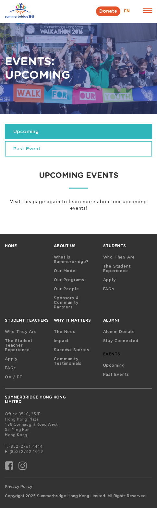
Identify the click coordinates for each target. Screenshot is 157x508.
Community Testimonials (67, 361)
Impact (61, 341)
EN (127, 11)
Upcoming (114, 365)
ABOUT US (65, 246)
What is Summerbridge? (71, 259)
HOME (11, 246)
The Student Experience (117, 268)
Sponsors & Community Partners (66, 302)
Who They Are (119, 257)
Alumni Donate (119, 332)
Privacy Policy (18, 487)
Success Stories (71, 350)
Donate (108, 11)
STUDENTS (114, 246)
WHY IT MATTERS (72, 320)
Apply (109, 280)
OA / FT (14, 377)
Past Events (116, 374)
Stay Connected (121, 341)
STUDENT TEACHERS (27, 320)
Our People (66, 289)
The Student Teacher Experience (18, 345)
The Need (65, 332)
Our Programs (69, 280)
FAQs (108, 289)
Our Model (65, 271)
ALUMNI (111, 320)
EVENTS (111, 354)
